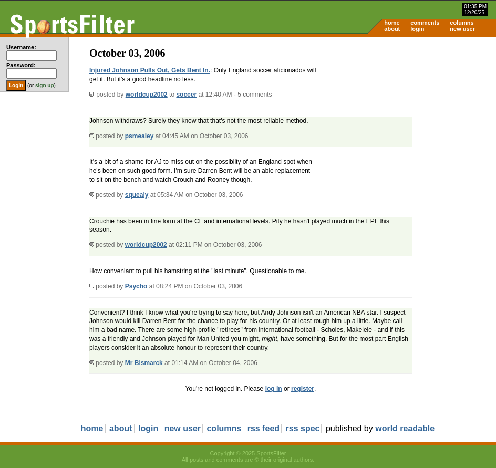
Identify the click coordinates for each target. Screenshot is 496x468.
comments (424, 22)
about (392, 29)
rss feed (263, 428)
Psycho (136, 286)
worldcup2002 (147, 94)
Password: (21, 65)
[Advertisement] (406, 118)
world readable (405, 428)
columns (461, 22)
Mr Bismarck (144, 363)
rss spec (303, 428)
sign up (44, 85)
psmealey (139, 136)
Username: (21, 47)
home (391, 22)
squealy (137, 195)
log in (273, 388)
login (417, 29)
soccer (186, 94)
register (302, 388)
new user (462, 29)
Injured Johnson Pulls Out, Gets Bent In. (149, 70)
